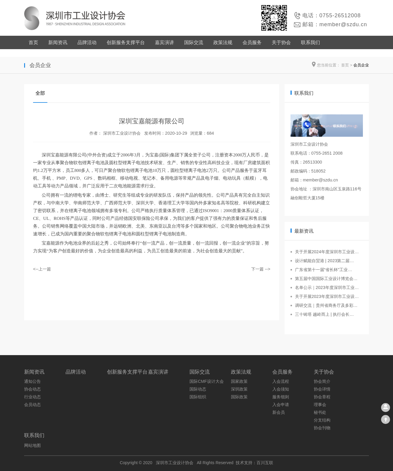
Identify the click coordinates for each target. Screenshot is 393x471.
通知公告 (32, 381)
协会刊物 (322, 427)
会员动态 (32, 404)
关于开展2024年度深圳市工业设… (327, 251)
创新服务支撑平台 (126, 42)
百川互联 (265, 462)
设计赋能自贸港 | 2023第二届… (324, 260)
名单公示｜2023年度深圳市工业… (327, 287)
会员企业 (361, 65)
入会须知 (280, 389)
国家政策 (239, 381)
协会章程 (322, 396)
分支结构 (322, 420)
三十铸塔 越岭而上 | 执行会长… (324, 314)
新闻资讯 (57, 42)
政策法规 (222, 42)
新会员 (278, 412)
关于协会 (281, 42)
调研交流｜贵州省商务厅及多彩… (326, 305)
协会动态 (32, 389)
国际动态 (197, 389)
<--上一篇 (42, 269)
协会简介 (322, 381)
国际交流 (193, 42)
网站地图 (32, 445)
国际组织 (197, 396)
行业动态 (32, 396)
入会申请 (280, 404)
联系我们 (310, 42)
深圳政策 (239, 389)
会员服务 (252, 42)
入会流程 (280, 381)
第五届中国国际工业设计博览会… (326, 278)
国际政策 (239, 396)
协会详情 (322, 389)
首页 (33, 42)
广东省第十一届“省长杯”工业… (323, 269)
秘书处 (320, 412)
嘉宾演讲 (164, 42)
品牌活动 (87, 42)
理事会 (320, 404)
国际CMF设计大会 (206, 381)
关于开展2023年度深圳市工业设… (327, 296)
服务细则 (280, 396)
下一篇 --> (260, 269)
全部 (40, 93)
